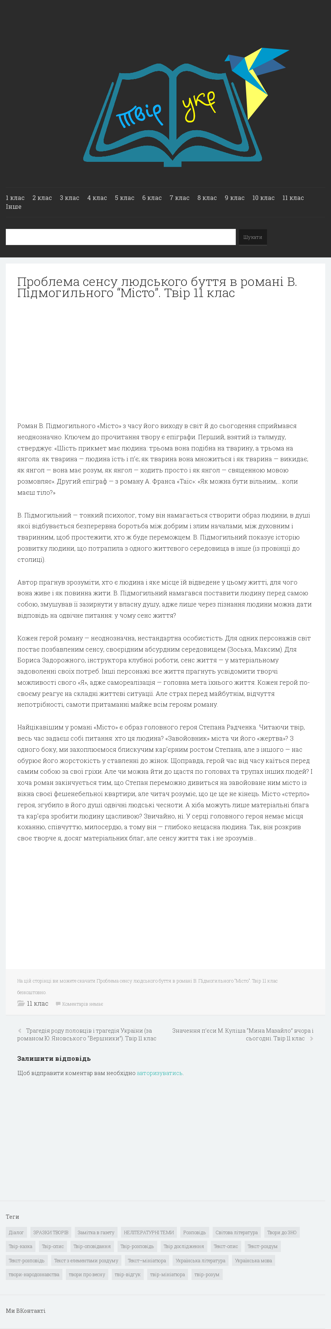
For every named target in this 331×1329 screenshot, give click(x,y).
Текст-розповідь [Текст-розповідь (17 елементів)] (27, 1260)
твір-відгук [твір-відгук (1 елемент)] (128, 1274)
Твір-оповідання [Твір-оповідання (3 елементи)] (92, 1246)
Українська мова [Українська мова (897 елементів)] (253, 1260)
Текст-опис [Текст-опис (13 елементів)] (226, 1246)
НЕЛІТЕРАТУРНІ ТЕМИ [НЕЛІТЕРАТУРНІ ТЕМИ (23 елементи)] (149, 1232)
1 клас (15, 197)
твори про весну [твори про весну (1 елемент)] (87, 1274)
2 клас (42, 197)
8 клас (207, 197)
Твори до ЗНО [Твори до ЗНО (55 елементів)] (282, 1232)
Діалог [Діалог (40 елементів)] (16, 1232)
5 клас (124, 197)
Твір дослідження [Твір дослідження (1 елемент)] (184, 1246)
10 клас (263, 197)
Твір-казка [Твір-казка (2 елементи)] (20, 1246)
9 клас (235, 197)
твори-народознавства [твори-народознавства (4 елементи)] (34, 1274)
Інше (14, 206)
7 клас (180, 197)
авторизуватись (160, 1073)
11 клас (293, 197)
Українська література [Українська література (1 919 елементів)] (200, 1260)
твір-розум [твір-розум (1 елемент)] (207, 1274)
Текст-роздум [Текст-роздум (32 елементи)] (263, 1246)
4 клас (97, 197)
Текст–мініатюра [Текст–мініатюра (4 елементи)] (147, 1260)
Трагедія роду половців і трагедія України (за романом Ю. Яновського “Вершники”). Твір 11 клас (86, 1034)
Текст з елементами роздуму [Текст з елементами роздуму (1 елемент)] (86, 1260)
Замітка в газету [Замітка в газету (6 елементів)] (96, 1232)
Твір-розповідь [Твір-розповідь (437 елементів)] (137, 1246)
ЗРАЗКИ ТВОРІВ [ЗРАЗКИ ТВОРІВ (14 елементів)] (51, 1232)
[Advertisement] (165, 360)
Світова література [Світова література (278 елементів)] (237, 1232)
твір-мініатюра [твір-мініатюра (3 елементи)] (167, 1274)
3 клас (69, 197)
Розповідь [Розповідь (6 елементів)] (194, 1232)
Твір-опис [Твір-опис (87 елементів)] (53, 1246)
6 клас (152, 197)
